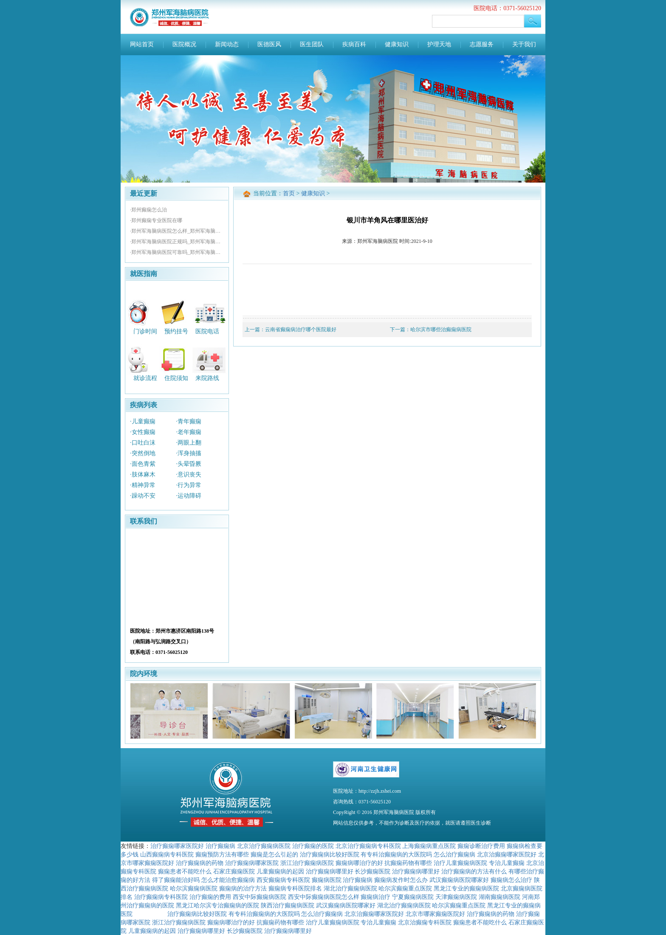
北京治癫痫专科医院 (425, 922)
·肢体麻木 (142, 474)
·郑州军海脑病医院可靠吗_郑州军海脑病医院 (177, 252)
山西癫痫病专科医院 (167, 854)
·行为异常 (188, 485)
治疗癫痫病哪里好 (329, 871)
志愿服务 (482, 44)
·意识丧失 (188, 474)
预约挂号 (176, 331)
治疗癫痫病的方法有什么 (474, 871)
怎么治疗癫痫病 (454, 854)
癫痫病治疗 (375, 896)
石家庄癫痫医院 (234, 871)
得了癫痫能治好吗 (176, 879)
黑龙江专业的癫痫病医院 (466, 888)
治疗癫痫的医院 (313, 845)
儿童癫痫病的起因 (280, 871)
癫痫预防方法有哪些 (222, 854)
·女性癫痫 (142, 432)
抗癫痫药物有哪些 (408, 862)
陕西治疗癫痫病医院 (287, 905)
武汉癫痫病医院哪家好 (459, 879)
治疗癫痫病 (220, 845)
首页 (289, 193)
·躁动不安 (142, 496)
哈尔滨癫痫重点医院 (405, 888)
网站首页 (142, 44)
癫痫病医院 (326, 879)
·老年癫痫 (188, 432)
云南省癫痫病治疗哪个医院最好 (300, 329)
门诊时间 (145, 331)
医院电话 (207, 331)
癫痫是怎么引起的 (274, 854)
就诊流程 (145, 378)
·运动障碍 (188, 496)
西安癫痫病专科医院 (283, 879)
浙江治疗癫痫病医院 (307, 862)
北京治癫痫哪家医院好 (506, 854)
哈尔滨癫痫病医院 (193, 888)
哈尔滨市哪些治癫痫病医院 (440, 329)
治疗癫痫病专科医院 (161, 896)
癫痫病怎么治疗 (511, 879)
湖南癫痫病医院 (499, 896)
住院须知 (176, 378)
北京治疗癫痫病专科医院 (368, 845)
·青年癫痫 (188, 421)
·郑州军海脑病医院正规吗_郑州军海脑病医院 (177, 242)
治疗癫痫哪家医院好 (177, 845)
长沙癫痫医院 (372, 871)
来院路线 (207, 378)
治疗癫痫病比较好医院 (329, 854)
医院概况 (184, 44)
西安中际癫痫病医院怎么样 (323, 896)
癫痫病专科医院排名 (295, 888)
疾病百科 (354, 44)
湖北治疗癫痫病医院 (350, 888)
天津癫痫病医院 (456, 896)
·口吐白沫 (142, 442)
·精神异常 (142, 485)
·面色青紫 (142, 464)
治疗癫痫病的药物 (199, 862)
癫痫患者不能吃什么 (185, 871)
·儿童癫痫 (142, 421)
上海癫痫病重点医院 (429, 845)
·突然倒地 (142, 453)
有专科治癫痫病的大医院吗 (396, 854)
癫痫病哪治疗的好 (359, 862)
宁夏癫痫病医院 (413, 896)
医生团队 (312, 44)
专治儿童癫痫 (507, 862)
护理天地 (439, 44)
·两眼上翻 (188, 442)
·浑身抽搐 (188, 453)
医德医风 (269, 44)
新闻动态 (227, 44)
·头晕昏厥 (188, 464)
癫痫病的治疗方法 (243, 888)
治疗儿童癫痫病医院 (460, 862)
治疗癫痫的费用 (210, 896)
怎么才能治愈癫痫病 (228, 879)
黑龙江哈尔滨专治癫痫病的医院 (217, 905)
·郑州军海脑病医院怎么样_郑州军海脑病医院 (177, 231)
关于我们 (524, 44)
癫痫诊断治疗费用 (481, 845)
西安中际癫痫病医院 (259, 896)
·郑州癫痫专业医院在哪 (156, 220)
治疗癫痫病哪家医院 (252, 862)
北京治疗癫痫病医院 (264, 845)
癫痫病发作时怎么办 (401, 879)
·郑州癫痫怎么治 (148, 210)
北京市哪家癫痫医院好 (435, 913)
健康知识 (397, 44)
